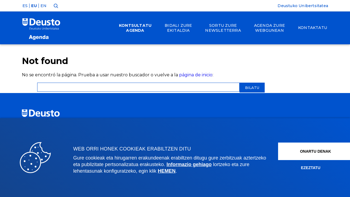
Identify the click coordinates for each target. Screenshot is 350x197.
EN (43, 5)
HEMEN (186, 171)
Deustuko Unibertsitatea (303, 5)
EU (34, 5)
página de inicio (195, 74)
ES (25, 5)
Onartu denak (304, 151)
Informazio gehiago (213, 164)
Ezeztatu (298, 168)
